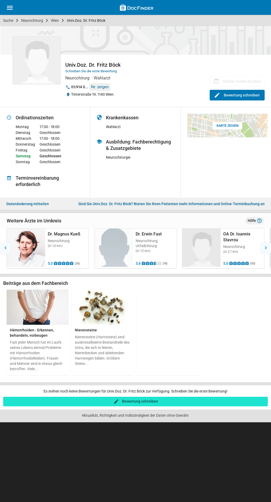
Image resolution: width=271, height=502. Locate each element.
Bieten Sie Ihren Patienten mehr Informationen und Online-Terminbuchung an (171, 204)
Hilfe (255, 220)
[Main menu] (10, 8)
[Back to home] (136, 8)
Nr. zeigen (100, 87)
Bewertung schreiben (237, 95)
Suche (8, 20)
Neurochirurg (32, 20)
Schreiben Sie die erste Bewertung (91, 71)
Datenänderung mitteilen (27, 204)
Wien (55, 20)
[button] (5, 248)
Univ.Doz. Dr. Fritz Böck (86, 20)
